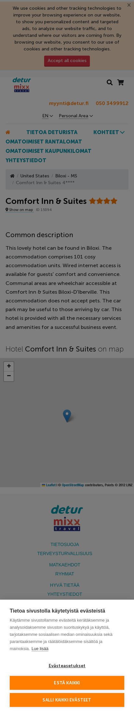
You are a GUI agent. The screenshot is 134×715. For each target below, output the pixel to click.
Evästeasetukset (67, 665)
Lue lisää (39, 648)
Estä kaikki (67, 683)
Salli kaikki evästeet (67, 700)
